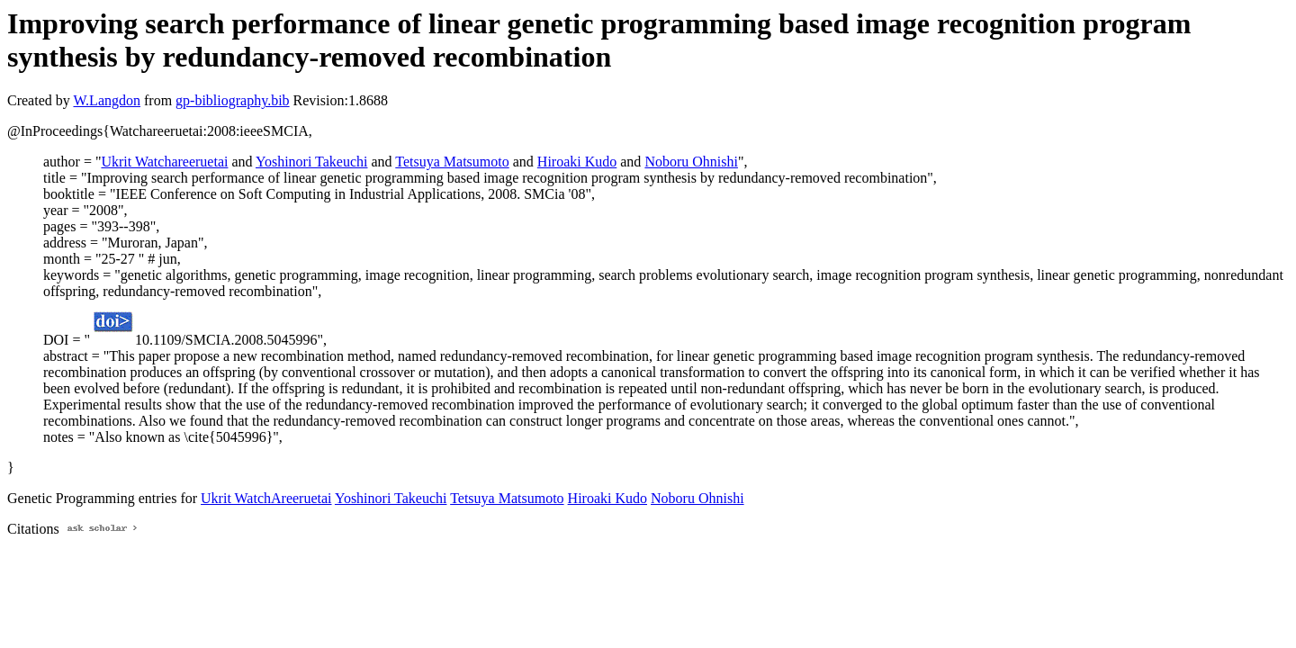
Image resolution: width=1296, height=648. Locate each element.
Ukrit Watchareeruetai (164, 161)
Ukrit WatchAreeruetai (266, 498)
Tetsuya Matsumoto (451, 161)
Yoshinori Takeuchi (312, 161)
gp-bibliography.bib (233, 100)
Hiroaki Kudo (576, 161)
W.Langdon (106, 100)
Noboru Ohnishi (691, 161)
